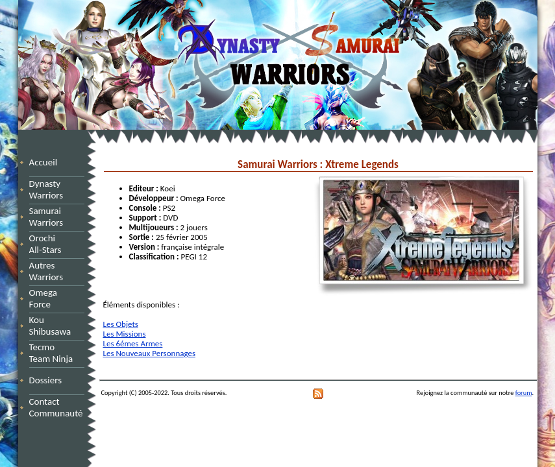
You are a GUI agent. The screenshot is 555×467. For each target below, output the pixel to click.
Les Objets (120, 324)
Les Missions (124, 334)
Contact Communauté (56, 407)
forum (523, 393)
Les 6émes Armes (133, 343)
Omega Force (55, 298)
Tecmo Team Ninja (51, 353)
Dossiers (45, 380)
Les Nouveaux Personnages (149, 353)
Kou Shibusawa (50, 325)
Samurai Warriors (48, 216)
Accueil (43, 162)
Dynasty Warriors (48, 189)
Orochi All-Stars (50, 244)
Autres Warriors (50, 271)
